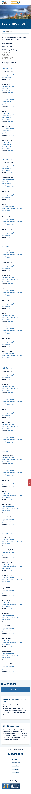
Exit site (29, 482)
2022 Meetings (7, 368)
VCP (12, 79)
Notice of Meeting (6, 75)
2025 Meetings (7, 68)
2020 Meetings (7, 533)
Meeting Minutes (6, 104)
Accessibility (15, 772)
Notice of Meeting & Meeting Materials (12, 195)
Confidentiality (15, 769)
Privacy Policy (15, 766)
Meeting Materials (6, 77)
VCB (8, 79)
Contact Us (15, 759)
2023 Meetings (7, 246)
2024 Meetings (7, 159)
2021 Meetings (7, 452)
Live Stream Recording (8, 74)
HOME (3, 31)
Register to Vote (15, 762)
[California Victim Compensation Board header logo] (16, 2)
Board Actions (15, 690)
